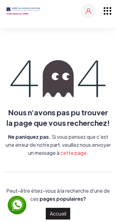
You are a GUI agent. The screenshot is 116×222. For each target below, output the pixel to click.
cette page (73, 153)
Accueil (58, 213)
